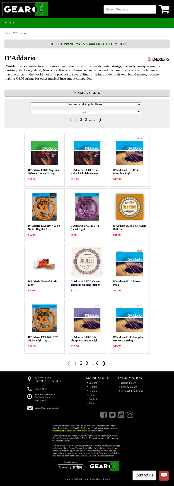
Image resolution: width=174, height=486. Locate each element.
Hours (91, 395)
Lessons (92, 382)
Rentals (92, 391)
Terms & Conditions (131, 391)
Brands (8, 33)
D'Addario (20, 33)
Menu (9, 23)
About (91, 403)
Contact (92, 399)
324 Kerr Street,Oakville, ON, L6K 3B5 (48, 379)
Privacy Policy (128, 386)
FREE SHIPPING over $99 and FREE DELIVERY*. (87, 44)
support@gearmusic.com (47, 407)
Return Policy (127, 382)
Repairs (92, 386)
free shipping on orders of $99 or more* (70, 430)
